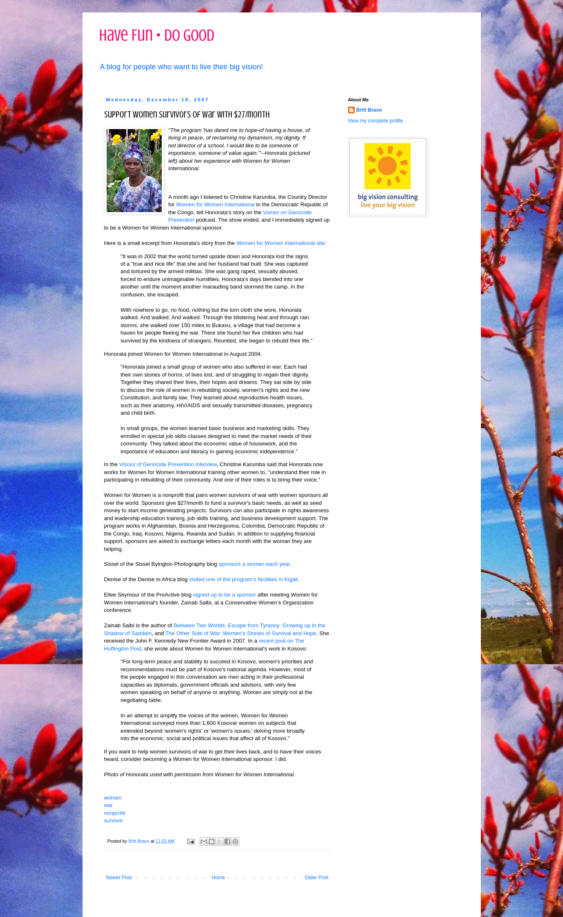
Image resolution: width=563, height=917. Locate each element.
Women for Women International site (280, 243)
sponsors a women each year (254, 564)
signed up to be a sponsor (224, 595)
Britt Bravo (369, 110)
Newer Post (119, 877)
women (113, 798)
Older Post (317, 877)
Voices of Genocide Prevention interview (168, 464)
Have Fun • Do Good (156, 35)
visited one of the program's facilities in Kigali (243, 579)
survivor (113, 820)
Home (218, 877)
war (108, 805)
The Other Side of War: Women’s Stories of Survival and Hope (240, 633)
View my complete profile (375, 121)
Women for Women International (215, 204)
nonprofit (114, 813)
